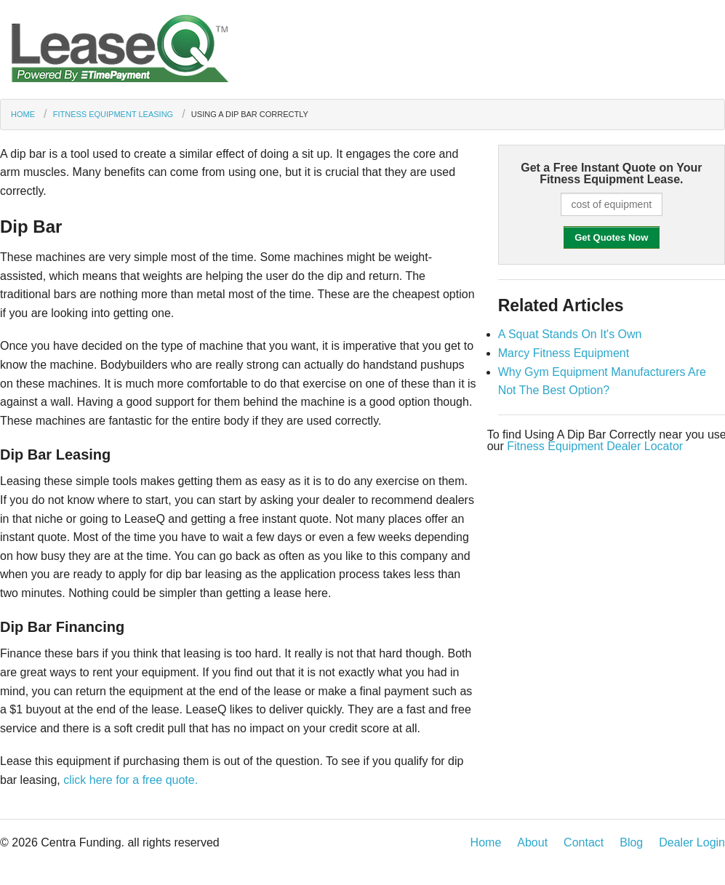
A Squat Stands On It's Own (570, 334)
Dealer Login (692, 842)
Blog (631, 842)
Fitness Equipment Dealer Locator (595, 446)
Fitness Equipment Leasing (113, 114)
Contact (584, 842)
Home (23, 114)
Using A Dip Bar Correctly (249, 114)
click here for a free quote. (130, 780)
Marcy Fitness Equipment (564, 353)
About (532, 842)
